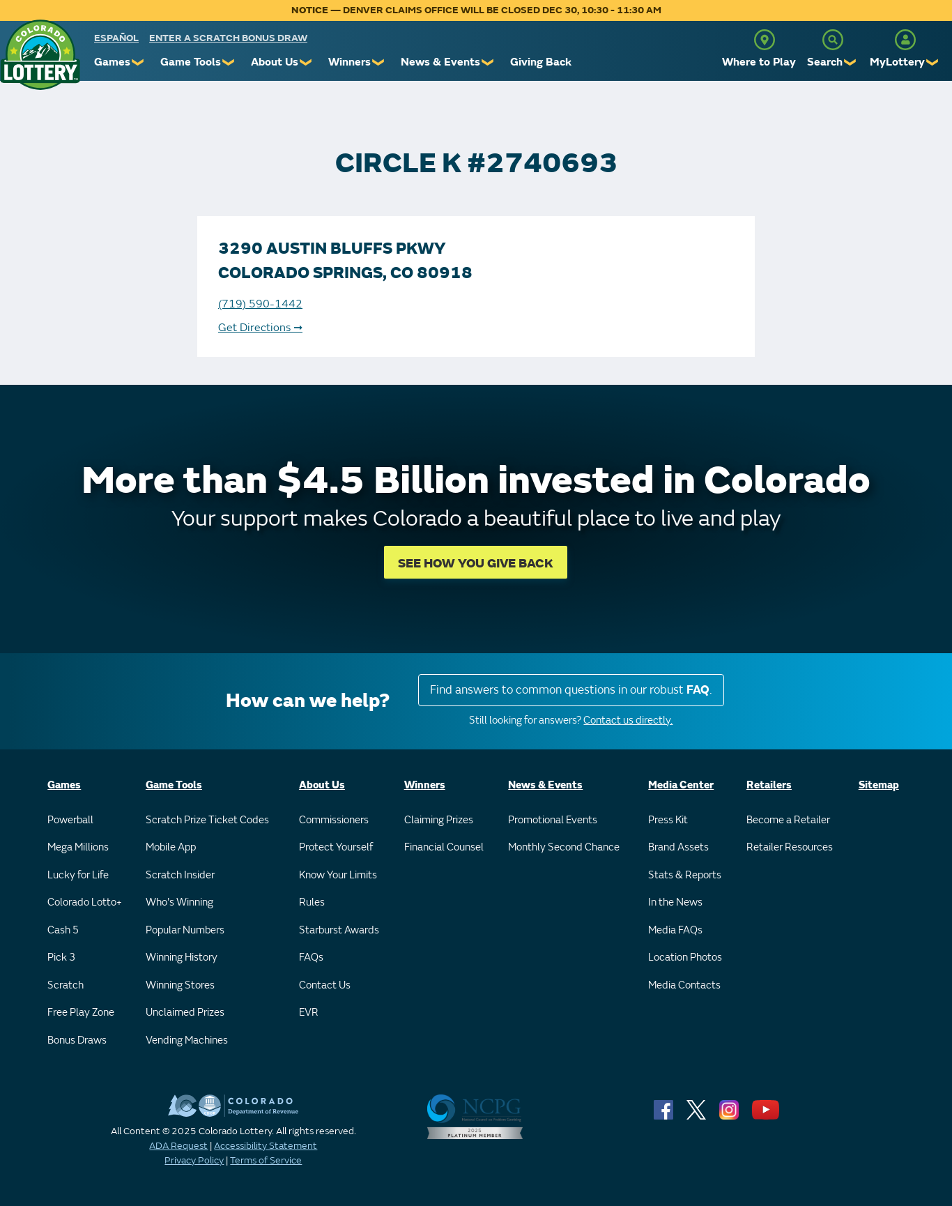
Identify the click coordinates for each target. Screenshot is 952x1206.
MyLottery (897, 62)
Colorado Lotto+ (84, 902)
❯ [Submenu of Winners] (379, 62)
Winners (349, 62)
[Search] (832, 39)
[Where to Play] (764, 39)
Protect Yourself (336, 847)
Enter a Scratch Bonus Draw (228, 38)
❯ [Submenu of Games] (138, 62)
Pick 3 (61, 957)
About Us (274, 62)
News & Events (440, 62)
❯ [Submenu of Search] (851, 62)
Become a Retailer (788, 820)
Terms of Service (266, 1160)
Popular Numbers (185, 930)
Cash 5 (63, 930)
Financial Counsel (444, 847)
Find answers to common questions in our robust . (571, 689)
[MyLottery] (905, 39)
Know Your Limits (338, 875)
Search (825, 62)
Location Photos (685, 957)
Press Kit (668, 820)
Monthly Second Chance (564, 847)
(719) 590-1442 (260, 304)
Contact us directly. (628, 720)
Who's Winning (179, 902)
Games (112, 62)
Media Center (681, 785)
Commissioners (334, 820)
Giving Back (540, 62)
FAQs (311, 957)
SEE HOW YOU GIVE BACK (475, 564)
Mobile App (171, 847)
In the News (675, 902)
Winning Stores (180, 985)
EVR (308, 1012)
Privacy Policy (194, 1160)
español (116, 38)
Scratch (65, 985)
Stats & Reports (684, 875)
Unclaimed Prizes (185, 1012)
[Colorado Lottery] (40, 55)
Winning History (181, 957)
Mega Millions (78, 847)
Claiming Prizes (438, 820)
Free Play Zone (80, 1012)
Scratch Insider (180, 875)
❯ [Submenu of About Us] (306, 62)
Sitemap (879, 785)
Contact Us (325, 985)
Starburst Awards (339, 930)
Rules (312, 902)
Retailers (769, 785)
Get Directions (260, 328)
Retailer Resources (789, 847)
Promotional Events (552, 820)
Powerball (70, 820)
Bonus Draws (77, 1040)
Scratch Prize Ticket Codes (207, 820)
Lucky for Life (78, 875)
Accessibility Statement (265, 1146)
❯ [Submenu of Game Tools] (229, 62)
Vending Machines (187, 1040)
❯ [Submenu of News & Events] (488, 62)
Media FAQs (675, 930)
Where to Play (759, 62)
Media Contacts (684, 985)
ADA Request (178, 1146)
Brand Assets (678, 847)
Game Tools (190, 62)
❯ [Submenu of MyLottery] (933, 62)
